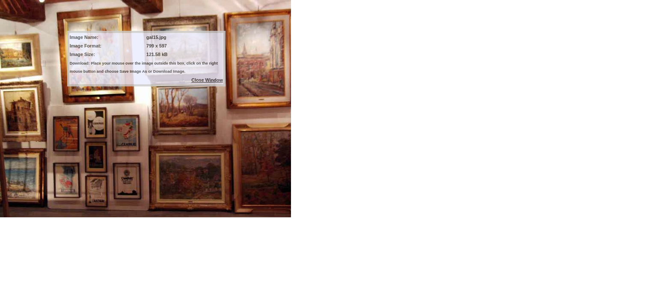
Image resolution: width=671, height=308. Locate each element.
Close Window (207, 80)
